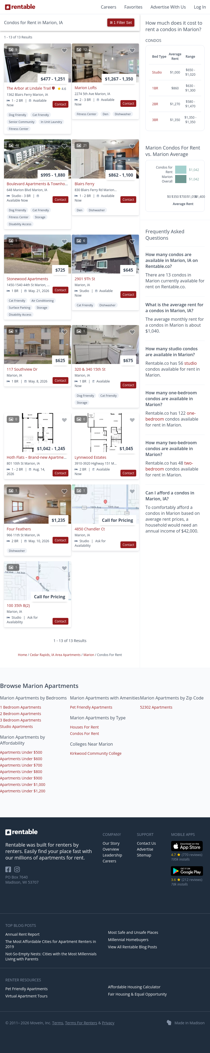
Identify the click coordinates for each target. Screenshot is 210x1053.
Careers (108, 7)
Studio (157, 72)
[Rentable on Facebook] (9, 871)
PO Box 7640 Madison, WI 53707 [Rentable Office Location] (22, 880)
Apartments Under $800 (21, 771)
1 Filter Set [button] (121, 22)
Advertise (145, 849)
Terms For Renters (81, 1022)
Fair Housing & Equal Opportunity (137, 994)
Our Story (111, 843)
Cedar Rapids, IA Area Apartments (55, 655)
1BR (155, 88)
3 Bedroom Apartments (20, 720)
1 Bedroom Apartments (20, 707)
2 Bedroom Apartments (20, 713)
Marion (89, 655)
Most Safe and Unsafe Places (133, 932)
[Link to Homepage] (20, 7)
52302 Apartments (156, 707)
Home (23, 655)
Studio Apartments (16, 726)
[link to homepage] (51, 832)
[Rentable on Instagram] (18, 871)
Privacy (108, 1022)
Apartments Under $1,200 (22, 790)
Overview (111, 849)
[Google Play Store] (187, 875)
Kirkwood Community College (95, 753)
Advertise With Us (168, 7)
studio (190, 363)
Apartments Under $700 (21, 765)
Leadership (112, 855)
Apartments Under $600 (21, 758)
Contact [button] (60, 104)
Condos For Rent (84, 733)
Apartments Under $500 (21, 752)
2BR (155, 104)
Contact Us (146, 843)
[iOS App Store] (187, 850)
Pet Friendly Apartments (91, 707)
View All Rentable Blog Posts (132, 946)
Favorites (133, 7)
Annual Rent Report (22, 934)
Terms (57, 1022)
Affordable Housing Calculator (134, 986)
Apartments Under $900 (21, 778)
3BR (155, 120)
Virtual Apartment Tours (26, 996)
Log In (200, 7)
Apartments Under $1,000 (22, 784)
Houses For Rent (84, 727)
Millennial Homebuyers (128, 939)
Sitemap (144, 855)
